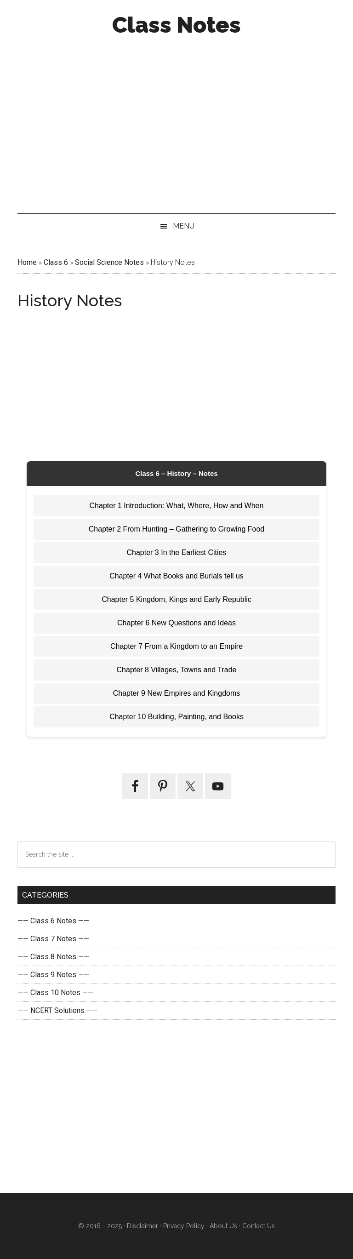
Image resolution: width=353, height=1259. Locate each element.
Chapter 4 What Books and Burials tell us (176, 576)
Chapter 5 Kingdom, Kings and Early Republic (176, 599)
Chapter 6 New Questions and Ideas (176, 623)
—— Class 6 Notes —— (53, 920)
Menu (183, 226)
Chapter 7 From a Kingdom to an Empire (176, 646)
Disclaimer (142, 1226)
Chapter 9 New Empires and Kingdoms (176, 693)
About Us (222, 1226)
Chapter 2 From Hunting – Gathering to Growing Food (176, 529)
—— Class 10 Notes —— (55, 992)
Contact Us (257, 1226)
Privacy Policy (183, 1226)
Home (27, 262)
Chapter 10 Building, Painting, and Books (176, 717)
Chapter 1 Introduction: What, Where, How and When (177, 505)
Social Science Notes (109, 262)
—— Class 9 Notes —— (53, 974)
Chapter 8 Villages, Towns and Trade (177, 670)
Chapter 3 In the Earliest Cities (177, 552)
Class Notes (176, 25)
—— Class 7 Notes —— (53, 938)
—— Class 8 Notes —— (53, 956)
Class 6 (56, 262)
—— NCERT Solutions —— (57, 1010)
